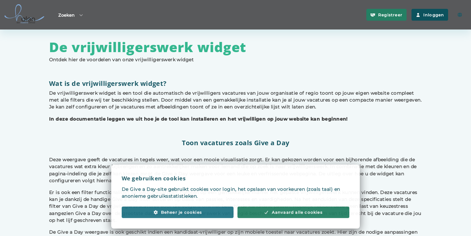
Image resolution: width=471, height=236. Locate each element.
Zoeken (71, 15)
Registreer (386, 14)
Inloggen (430, 14)
